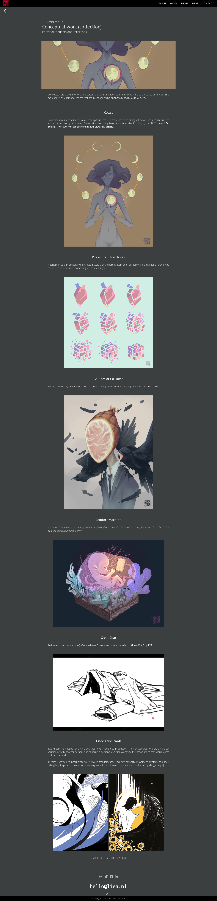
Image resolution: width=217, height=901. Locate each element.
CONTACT (208, 3)
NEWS (184, 3)
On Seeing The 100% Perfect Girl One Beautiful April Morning (108, 125)
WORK (174, 3)
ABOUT (162, 3)
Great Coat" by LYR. (142, 645)
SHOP (195, 3)
